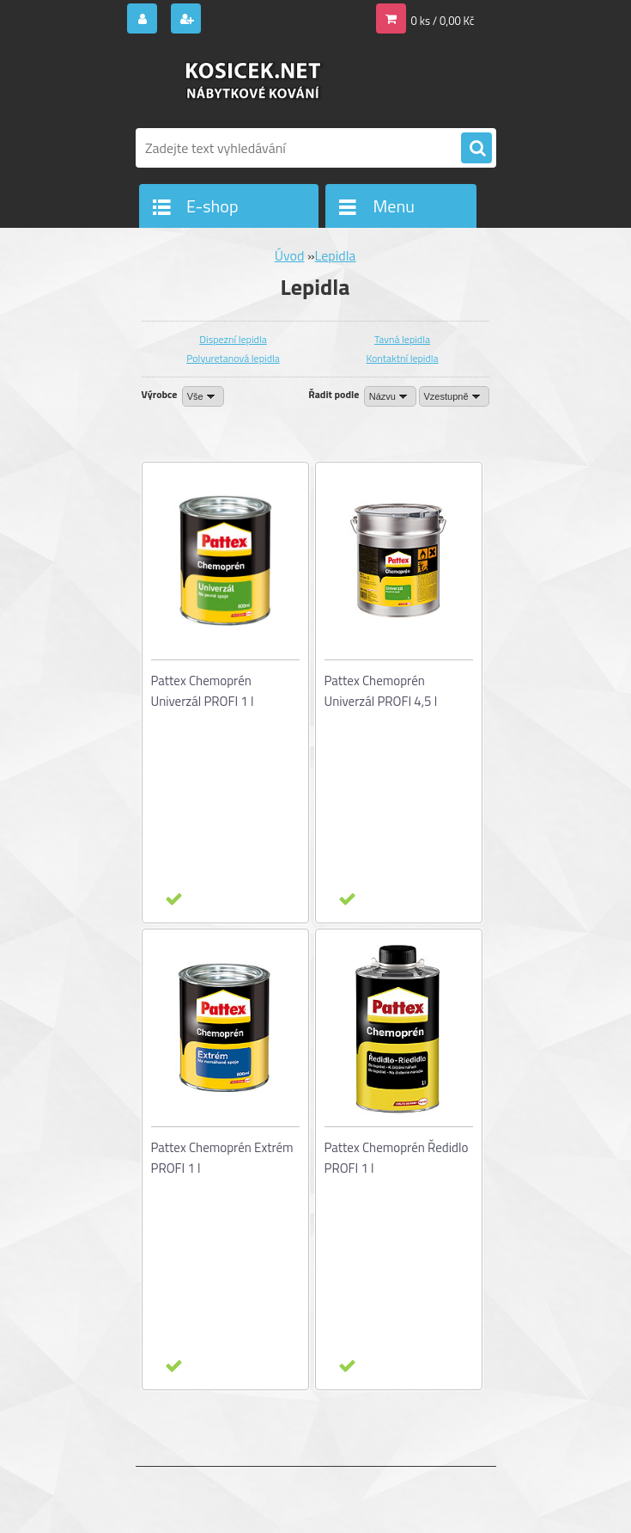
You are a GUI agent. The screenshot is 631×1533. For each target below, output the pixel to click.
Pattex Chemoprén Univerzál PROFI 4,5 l (381, 691)
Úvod (290, 255)
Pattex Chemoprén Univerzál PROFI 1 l (202, 691)
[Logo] (254, 83)
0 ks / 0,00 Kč (443, 20)
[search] (476, 148)
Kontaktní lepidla (402, 358)
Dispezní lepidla (232, 339)
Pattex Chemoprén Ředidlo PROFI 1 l (397, 1157)
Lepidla (335, 255)
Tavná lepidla (402, 339)
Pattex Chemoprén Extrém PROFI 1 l (222, 1157)
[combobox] (390, 396)
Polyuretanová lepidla (233, 358)
